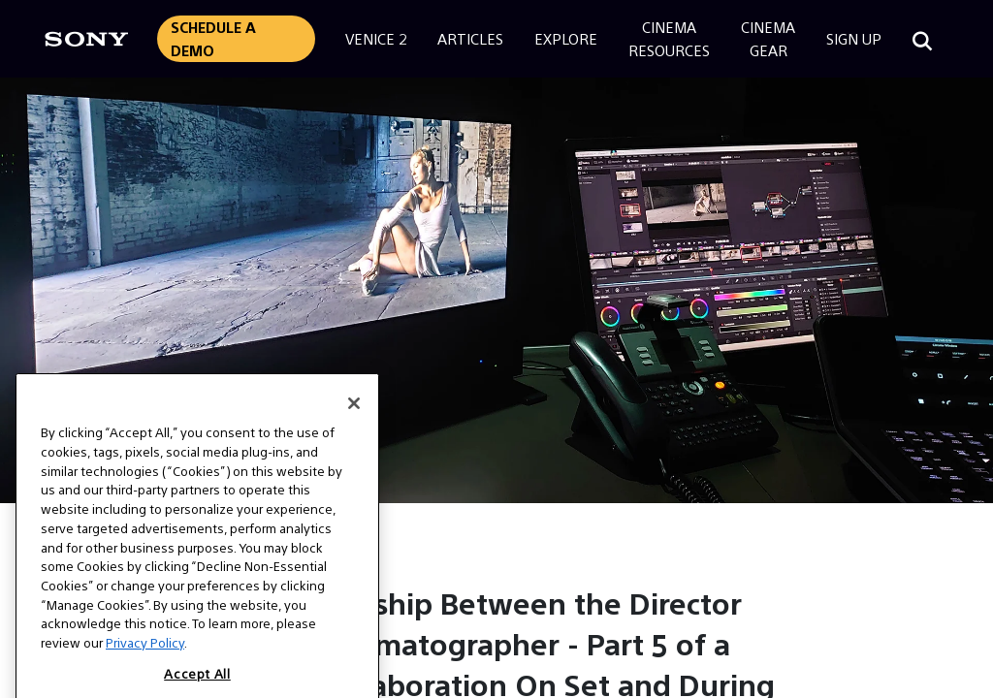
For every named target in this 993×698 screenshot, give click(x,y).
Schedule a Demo (213, 38)
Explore (565, 38)
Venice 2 (375, 38)
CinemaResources (669, 38)
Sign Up (853, 38)
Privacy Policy (145, 658)
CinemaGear (768, 38)
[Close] (354, 418)
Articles (470, 38)
